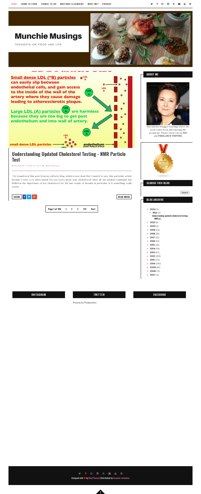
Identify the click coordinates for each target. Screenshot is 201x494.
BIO (185, 132)
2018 (152, 233)
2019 (153, 229)
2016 (153, 240)
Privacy (107, 4)
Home (14, 4)
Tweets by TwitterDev (85, 302)
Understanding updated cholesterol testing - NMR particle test (69, 160)
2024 (153, 209)
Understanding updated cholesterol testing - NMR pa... (170, 217)
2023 (153, 222)
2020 (153, 226)
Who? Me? (93, 4)
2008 (153, 270)
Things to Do (49, 4)
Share (17, 200)
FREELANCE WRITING (170, 135)
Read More (122, 200)
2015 (152, 244)
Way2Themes (94, 477)
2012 (152, 255)
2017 (152, 237)
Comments (54, 169)
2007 (153, 274)
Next (92, 212)
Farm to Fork (29, 4)
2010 (153, 263)
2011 (152, 259)
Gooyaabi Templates (121, 477)
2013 (152, 252)
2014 (153, 248)
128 (83, 212)
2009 (153, 267)
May (155, 212)
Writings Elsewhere (72, 4)
